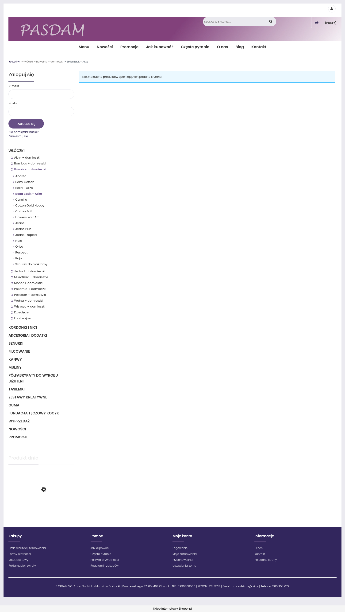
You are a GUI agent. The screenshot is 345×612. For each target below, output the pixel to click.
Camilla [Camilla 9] (21, 199)
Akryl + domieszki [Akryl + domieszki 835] (27, 157)
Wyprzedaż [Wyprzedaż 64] (19, 421)
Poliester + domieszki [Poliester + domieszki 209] (30, 294)
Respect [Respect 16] (21, 252)
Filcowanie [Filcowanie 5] (19, 351)
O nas (258, 548)
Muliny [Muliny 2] (15, 367)
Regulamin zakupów (105, 566)
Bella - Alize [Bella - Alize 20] (24, 188)
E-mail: (13, 86)
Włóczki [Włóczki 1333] (16, 150)
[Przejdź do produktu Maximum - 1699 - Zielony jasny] (41, 509)
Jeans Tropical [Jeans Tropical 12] (26, 235)
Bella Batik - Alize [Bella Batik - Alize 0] (28, 193)
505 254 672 (280, 586)
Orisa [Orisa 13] (19, 246)
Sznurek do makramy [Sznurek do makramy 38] (31, 264)
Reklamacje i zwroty (22, 566)
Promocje (18, 437)
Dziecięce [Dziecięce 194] (21, 312)
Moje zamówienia (184, 554)
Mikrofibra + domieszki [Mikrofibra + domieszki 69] (31, 277)
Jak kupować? (100, 548)
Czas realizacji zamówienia (27, 548)
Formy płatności (19, 554)
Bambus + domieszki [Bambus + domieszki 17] (30, 163)
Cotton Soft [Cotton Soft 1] (23, 211)
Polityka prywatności (105, 560)
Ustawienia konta (184, 566)
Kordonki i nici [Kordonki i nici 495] (22, 327)
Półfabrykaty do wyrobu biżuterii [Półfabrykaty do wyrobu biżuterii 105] (33, 378)
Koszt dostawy (18, 560)
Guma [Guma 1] (13, 405)
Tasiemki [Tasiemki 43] (16, 389)
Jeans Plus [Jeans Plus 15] (23, 229)
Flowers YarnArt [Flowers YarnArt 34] (27, 217)
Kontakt (259, 554)
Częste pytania (101, 554)
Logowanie (180, 548)
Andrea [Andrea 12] (21, 176)
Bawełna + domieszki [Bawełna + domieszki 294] (30, 169)
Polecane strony (265, 560)
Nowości (17, 429)
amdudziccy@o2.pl (245, 586)
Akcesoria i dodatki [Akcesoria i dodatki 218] (27, 335)
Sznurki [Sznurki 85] (15, 343)
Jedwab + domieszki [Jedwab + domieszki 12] (29, 271)
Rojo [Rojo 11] (18, 258)
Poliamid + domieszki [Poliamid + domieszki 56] (30, 289)
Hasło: (12, 103)
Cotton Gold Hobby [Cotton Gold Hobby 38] (29, 205)
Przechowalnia (182, 560)
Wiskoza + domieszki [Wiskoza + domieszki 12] (29, 306)
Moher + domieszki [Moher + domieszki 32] (28, 283)
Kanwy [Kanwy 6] (15, 359)
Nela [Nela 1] (18, 240)
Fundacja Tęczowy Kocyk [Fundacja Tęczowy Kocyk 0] (33, 413)
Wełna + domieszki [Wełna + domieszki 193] (28, 300)
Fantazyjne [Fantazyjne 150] (22, 318)
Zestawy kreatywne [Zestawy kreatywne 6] (27, 397)
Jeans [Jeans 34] (19, 223)
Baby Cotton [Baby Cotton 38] (24, 182)
